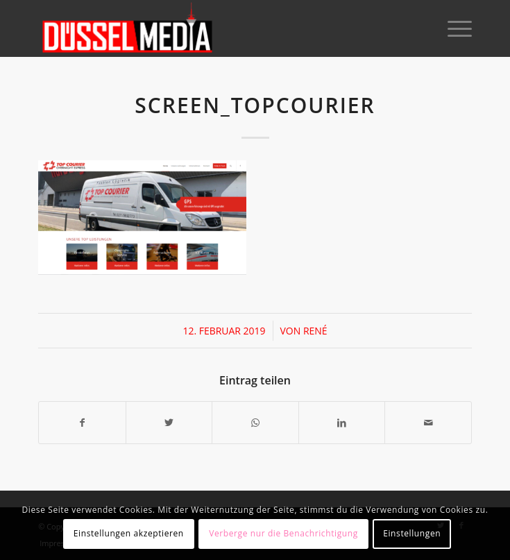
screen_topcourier (255, 105)
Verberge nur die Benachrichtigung (283, 533)
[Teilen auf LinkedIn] (342, 422)
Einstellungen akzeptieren (129, 533)
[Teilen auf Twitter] (169, 422)
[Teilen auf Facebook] (82, 422)
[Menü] (453, 28)
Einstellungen (412, 533)
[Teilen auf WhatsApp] (255, 422)
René (315, 330)
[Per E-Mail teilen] (428, 422)
